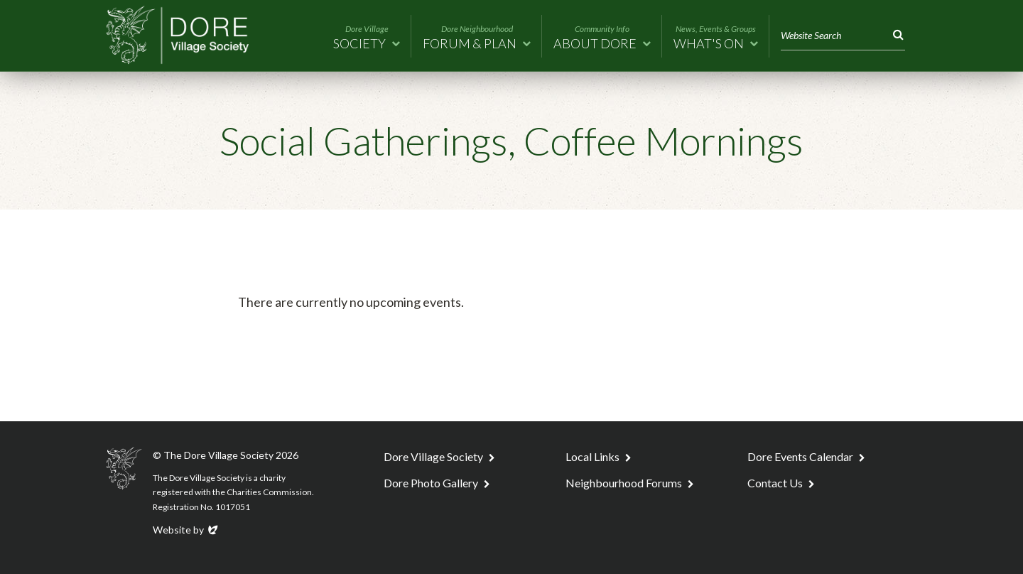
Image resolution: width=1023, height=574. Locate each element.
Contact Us (775, 482)
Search (895, 35)
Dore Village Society (433, 456)
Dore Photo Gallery (431, 482)
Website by (186, 530)
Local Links (592, 456)
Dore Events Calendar (800, 456)
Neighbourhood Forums (623, 482)
